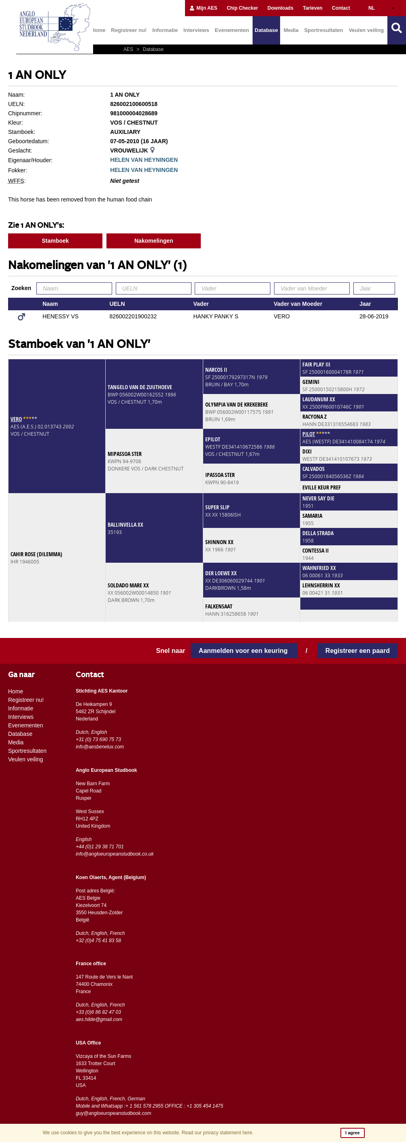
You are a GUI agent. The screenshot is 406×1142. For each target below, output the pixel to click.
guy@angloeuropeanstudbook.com (113, 1113)
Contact (341, 8)
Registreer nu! (129, 30)
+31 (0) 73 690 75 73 (98, 739)
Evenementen (232, 30)
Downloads (280, 8)
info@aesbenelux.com (100, 747)
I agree (352, 1132)
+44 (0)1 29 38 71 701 (99, 847)
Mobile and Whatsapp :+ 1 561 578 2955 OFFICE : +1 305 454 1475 (149, 1106)
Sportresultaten (323, 30)
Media (291, 30)
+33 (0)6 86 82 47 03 (98, 1012)
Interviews (196, 30)
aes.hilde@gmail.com (99, 1019)
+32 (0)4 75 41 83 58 (98, 940)
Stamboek (55, 240)
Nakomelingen (153, 240)
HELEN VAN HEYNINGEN (144, 160)
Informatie (165, 30)
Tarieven (312, 8)
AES (128, 49)
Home (98, 30)
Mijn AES (203, 8)
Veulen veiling (366, 30)
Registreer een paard (357, 650)
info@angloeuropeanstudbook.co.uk (114, 854)
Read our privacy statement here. (217, 1133)
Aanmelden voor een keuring (244, 650)
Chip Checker (242, 8)
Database (266, 30)
